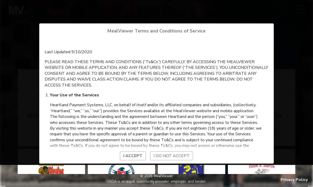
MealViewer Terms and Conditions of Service (156, 31)
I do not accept (171, 156)
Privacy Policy (294, 180)
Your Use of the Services (74, 95)
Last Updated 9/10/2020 (68, 52)
